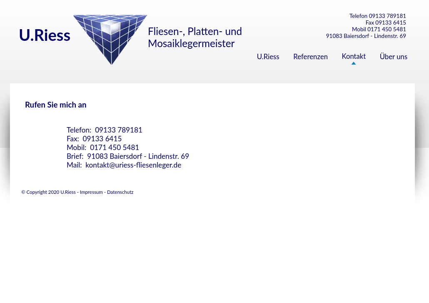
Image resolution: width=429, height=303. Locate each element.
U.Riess (268, 56)
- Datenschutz (118, 192)
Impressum (91, 192)
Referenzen (310, 56)
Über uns (394, 56)
